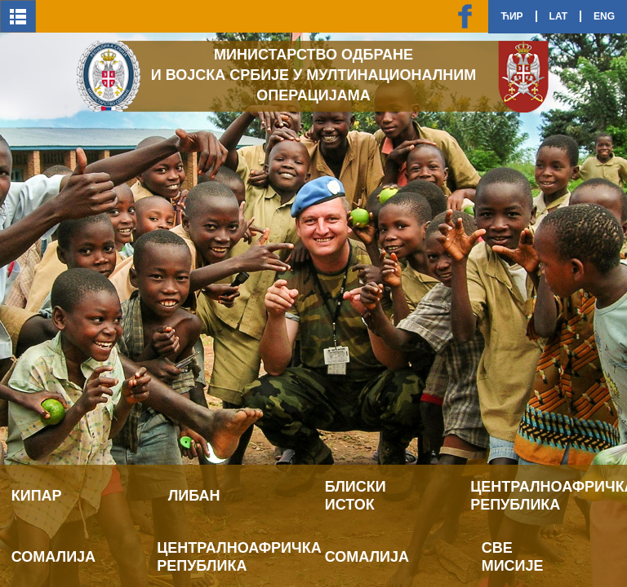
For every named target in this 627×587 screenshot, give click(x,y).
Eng (604, 16)
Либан (194, 496)
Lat (558, 16)
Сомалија (53, 557)
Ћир (511, 16)
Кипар (36, 496)
